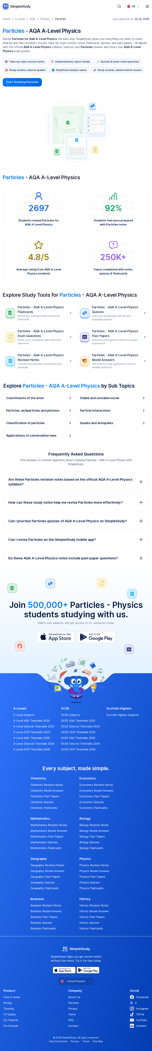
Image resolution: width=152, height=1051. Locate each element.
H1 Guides (9, 1014)
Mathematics (40, 818)
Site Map (98, 1041)
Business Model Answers (46, 911)
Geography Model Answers (47, 871)
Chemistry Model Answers (47, 790)
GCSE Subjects (70, 715)
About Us (74, 997)
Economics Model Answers (96, 790)
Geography (39, 858)
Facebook (139, 997)
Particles (60, 19)
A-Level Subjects (24, 715)
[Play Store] (96, 637)
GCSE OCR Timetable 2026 (78, 749)
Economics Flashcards (93, 807)
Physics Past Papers (92, 876)
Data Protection (58, 1041)
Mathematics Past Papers (47, 836)
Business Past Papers (44, 917)
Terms (72, 1014)
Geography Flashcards (45, 888)
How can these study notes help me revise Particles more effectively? (76, 502)
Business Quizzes (41, 922)
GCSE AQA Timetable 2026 (78, 738)
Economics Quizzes (91, 802)
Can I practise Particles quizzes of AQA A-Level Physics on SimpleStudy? (76, 521)
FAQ (70, 1020)
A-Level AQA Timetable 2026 (31, 738)
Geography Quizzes (43, 882)
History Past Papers (92, 917)
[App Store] (55, 637)
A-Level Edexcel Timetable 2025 (33, 726)
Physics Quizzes (89, 882)
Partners (73, 1003)
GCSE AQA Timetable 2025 (78, 720)
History (84, 899)
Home (6, 19)
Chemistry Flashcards (44, 807)
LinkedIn (138, 1026)
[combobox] (133, 6)
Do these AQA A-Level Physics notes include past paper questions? (76, 558)
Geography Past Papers (45, 876)
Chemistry (38, 778)
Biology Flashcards (91, 848)
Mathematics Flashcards (46, 848)
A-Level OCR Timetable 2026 (31, 749)
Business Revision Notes (46, 905)
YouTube (138, 1020)
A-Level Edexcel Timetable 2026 (33, 743)
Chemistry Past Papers (45, 796)
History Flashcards (91, 928)
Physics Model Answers (94, 871)
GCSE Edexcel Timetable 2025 (80, 726)
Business (37, 899)
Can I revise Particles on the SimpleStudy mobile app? (76, 539)
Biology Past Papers (92, 836)
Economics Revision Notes (96, 785)
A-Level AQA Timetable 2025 (31, 720)
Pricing (7, 1003)
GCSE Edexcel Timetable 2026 (80, 743)
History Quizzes (89, 922)
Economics (87, 778)
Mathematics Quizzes (44, 842)
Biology (85, 818)
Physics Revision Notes (94, 865)
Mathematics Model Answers (49, 830)
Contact (73, 1026)
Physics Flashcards (91, 888)
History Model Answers (94, 911)
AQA (32, 19)
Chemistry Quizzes (42, 802)
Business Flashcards (43, 928)
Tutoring (8, 1008)
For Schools (10, 1026)
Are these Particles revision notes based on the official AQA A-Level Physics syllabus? (76, 481)
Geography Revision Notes (47, 865)
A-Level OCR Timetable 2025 (31, 732)
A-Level (20, 19)
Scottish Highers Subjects (122, 715)
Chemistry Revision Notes (47, 785)
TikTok (137, 1014)
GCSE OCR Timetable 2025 (78, 732)
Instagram (139, 1009)
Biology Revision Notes (94, 825)
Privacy (72, 1008)
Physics (45, 19)
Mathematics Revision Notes (49, 825)
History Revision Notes (93, 905)
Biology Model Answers (94, 830)
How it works (11, 997)
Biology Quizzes (89, 842)
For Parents (10, 1020)
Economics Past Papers (94, 796)
